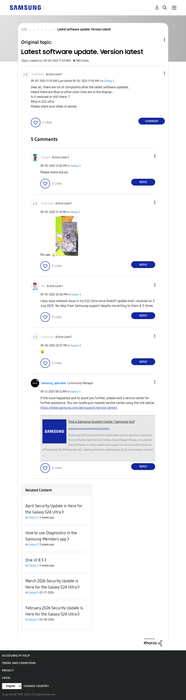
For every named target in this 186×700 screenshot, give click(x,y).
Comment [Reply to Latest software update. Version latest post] (151, 121)
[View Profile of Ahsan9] (45, 157)
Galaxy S (109, 81)
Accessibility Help (16, 655)
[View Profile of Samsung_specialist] (53, 383)
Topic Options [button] (157, 40)
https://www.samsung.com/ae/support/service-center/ (78, 408)
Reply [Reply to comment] (143, 182)
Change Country (36, 686)
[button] (158, 73)
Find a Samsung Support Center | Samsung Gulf (101, 422)
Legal (6, 678)
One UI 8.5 (34, 560)
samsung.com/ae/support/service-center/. (89, 428)
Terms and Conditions (19, 663)
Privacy (8, 670)
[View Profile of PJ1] (43, 286)
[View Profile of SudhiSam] (38, 74)
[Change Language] (12, 686)
